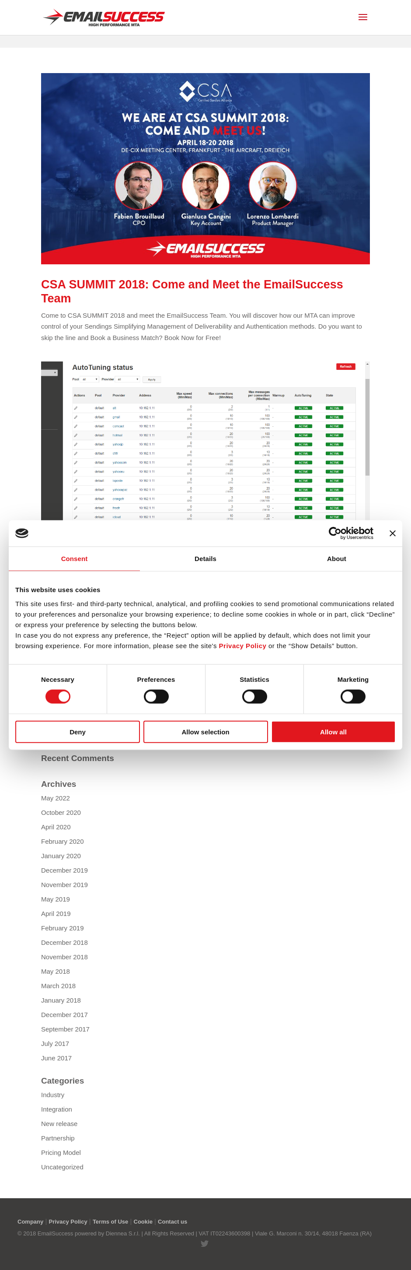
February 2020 (62, 841)
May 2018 (55, 971)
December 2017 (64, 1014)
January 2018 (61, 1000)
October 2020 (61, 812)
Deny (78, 731)
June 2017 (56, 1058)
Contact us (172, 1221)
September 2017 (65, 1029)
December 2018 (64, 942)
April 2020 (56, 827)
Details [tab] (205, 558)
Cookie (143, 1221)
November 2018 (64, 957)
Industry (52, 1094)
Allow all (333, 731)
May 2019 (55, 899)
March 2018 (58, 985)
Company (30, 1221)
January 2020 (61, 856)
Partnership (58, 1138)
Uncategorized (62, 1167)
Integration (56, 1109)
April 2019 (56, 913)
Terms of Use (110, 1221)
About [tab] (336, 558)
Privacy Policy (68, 1221)
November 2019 (64, 884)
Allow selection (205, 731)
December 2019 (64, 870)
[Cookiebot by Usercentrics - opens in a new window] (335, 533)
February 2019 (62, 928)
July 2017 (55, 1043)
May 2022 (55, 798)
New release (59, 1123)
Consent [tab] (74, 558)
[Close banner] (393, 533)
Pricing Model (61, 1152)
